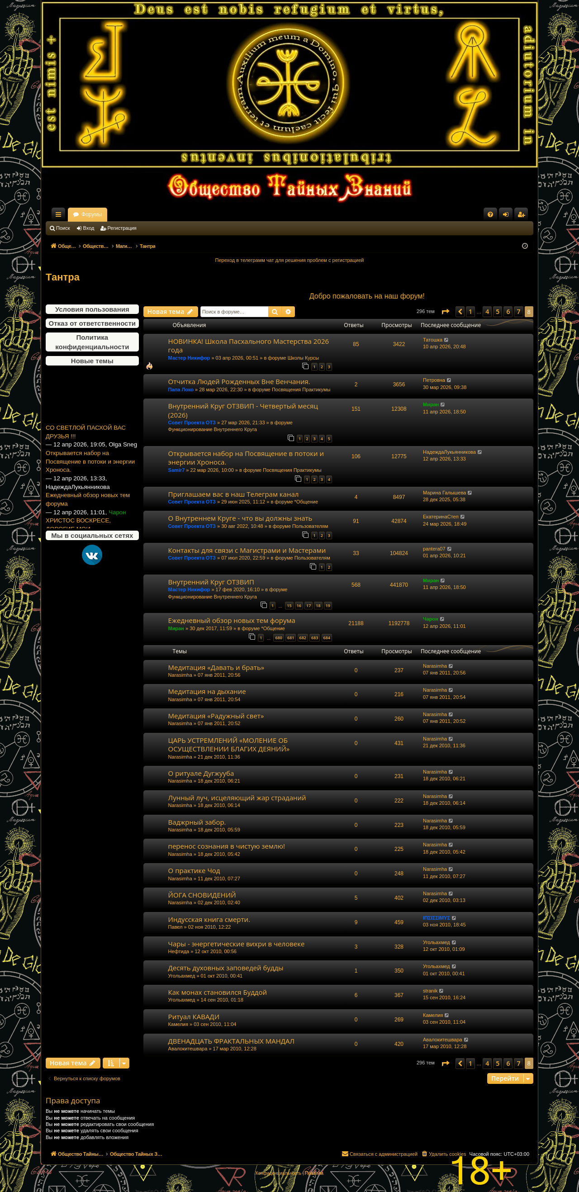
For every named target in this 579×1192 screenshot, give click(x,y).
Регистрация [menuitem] (523, 216)
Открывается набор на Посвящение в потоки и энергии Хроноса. (90, 474)
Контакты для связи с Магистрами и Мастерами (247, 550)
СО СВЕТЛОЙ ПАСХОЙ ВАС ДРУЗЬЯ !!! (86, 444)
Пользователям (310, 526)
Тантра (63, 277)
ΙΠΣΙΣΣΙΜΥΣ (436, 918)
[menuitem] (490, 214)
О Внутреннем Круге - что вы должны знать (240, 517)
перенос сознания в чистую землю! (226, 845)
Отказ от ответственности (92, 323)
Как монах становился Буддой (217, 992)
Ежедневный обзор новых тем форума (88, 512)
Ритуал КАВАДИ (193, 1016)
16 (299, 605)
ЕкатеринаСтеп (441, 516)
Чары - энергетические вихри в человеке (236, 943)
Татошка (432, 339)
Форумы (171, 214)
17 (308, 605)
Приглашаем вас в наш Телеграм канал (233, 494)
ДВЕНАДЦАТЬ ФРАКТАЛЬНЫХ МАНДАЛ (231, 1040)
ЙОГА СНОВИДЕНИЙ (202, 894)
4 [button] (487, 311)
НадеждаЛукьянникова (449, 452)
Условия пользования (92, 309)
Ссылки (60, 216)
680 (278, 638)
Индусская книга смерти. (209, 919)
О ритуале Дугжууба (201, 773)
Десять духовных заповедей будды (226, 967)
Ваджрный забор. (197, 821)
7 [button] (518, 311)
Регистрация (122, 228)
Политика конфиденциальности (92, 342)
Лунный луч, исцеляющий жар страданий (237, 797)
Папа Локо (181, 389)
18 (318, 605)
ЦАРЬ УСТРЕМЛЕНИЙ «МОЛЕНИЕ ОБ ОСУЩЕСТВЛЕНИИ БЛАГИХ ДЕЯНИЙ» (229, 744)
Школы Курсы (303, 358)
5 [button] (497, 311)
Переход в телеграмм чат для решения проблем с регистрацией (289, 260)
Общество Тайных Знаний (106, 214)
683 (314, 638)
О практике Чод (194, 870)
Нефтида (179, 951)
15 (289, 605)
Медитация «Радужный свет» (216, 715)
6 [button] (508, 311)
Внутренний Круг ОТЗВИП (211, 581)
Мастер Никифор (189, 358)
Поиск (63, 228)
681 (290, 638)
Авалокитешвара (188, 1048)
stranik (430, 990)
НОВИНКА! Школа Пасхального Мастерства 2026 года (248, 345)
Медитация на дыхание (207, 691)
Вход (89, 228)
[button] (445, 311)
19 (328, 605)
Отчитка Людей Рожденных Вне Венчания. (239, 381)
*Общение (306, 501)
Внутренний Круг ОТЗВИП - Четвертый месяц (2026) (243, 410)
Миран (431, 404)
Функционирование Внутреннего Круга (212, 429)
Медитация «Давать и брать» (216, 667)
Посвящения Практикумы (301, 389)
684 (326, 638)
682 (302, 638)
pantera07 (434, 548)
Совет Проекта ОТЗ (192, 422)
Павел (175, 927)
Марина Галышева (444, 492)
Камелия (178, 1024)
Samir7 (176, 470)
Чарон (430, 619)
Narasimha (180, 675)
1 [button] (470, 311)
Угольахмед (436, 942)
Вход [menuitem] (508, 216)
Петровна (434, 380)
